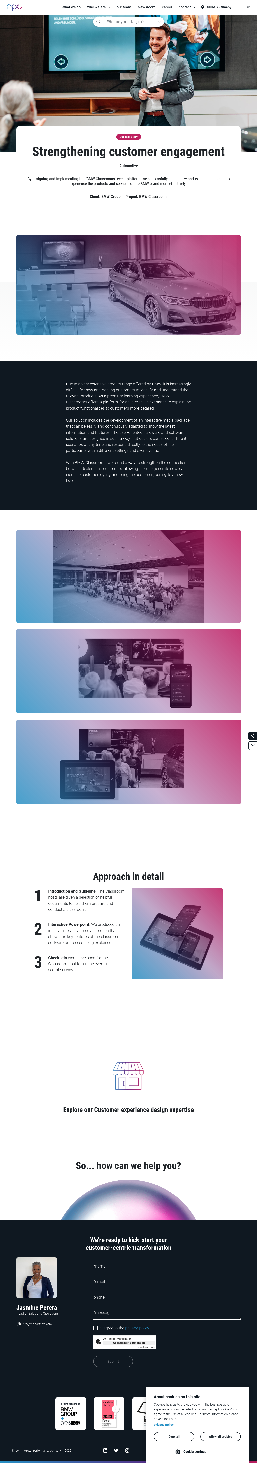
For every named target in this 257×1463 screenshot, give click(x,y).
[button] (98, 7)
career (167, 7)
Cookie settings (194, 1452)
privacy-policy (137, 1328)
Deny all (174, 1436)
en (249, 7)
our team (124, 7)
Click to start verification (129, 1342)
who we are (96, 7)
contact (185, 7)
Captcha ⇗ (146, 1347)
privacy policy (164, 1425)
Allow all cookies (220, 1436)
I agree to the (124, 1328)
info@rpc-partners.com (34, 1324)
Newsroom (146, 7)
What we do (71, 7)
